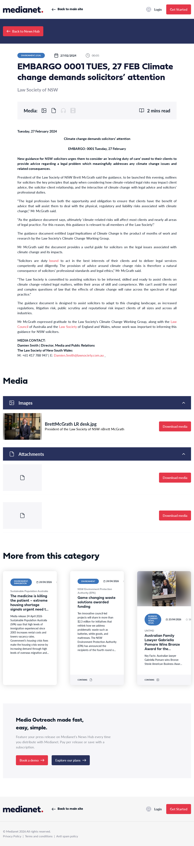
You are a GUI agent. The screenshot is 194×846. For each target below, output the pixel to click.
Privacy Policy (12, 836)
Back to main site (67, 9)
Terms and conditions (39, 836)
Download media (175, 426)
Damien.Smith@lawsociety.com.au (79, 355)
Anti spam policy (67, 836)
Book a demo (32, 760)
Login (154, 9)
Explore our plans (70, 760)
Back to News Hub (23, 31)
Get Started (178, 9)
